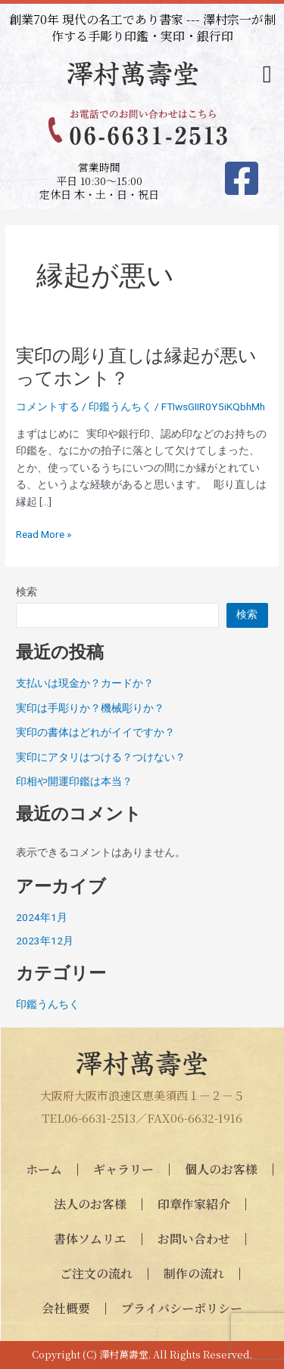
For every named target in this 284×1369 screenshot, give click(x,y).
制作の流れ (194, 1273)
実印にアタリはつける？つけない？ (101, 757)
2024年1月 (41, 917)
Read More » (43, 534)
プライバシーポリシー (181, 1308)
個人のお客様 (221, 1169)
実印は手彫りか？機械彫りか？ (90, 708)
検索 (26, 592)
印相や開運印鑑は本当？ (74, 781)
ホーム (44, 1169)
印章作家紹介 (194, 1204)
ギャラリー (123, 1169)
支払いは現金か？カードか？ (85, 683)
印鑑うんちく (120, 406)
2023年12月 (44, 941)
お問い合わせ (194, 1238)
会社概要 (66, 1308)
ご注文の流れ (96, 1273)
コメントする (48, 406)
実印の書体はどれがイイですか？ (95, 732)
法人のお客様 (90, 1204)
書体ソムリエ (90, 1238)
